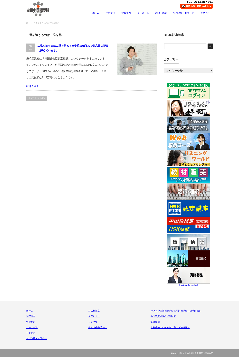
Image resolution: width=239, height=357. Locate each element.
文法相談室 (94, 310)
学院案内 (110, 12)
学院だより (94, 316)
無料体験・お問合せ (183, 12)
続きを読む (32, 86)
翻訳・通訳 (161, 12)
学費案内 (126, 12)
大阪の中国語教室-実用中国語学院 (198, 353)
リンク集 (92, 322)
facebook (155, 322)
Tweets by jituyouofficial (188, 285)
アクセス (205, 12)
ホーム (95, 12)
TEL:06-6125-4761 (200, 1)
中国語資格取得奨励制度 (163, 316)
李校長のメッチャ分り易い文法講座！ (170, 327)
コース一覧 (143, 12)
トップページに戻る (37, 98)
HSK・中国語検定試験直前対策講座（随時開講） (176, 310)
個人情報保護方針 (97, 327)
